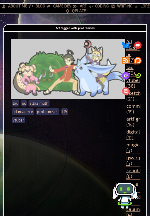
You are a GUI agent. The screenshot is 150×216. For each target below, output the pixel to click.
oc (24, 103)
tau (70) (130, 70)
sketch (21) (133, 95)
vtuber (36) (133, 82)
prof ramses (47, 111)
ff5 (64, 111)
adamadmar (23, 111)
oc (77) (130, 57)
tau (15, 103)
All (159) (131, 44)
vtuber (18, 120)
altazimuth (39, 103)
